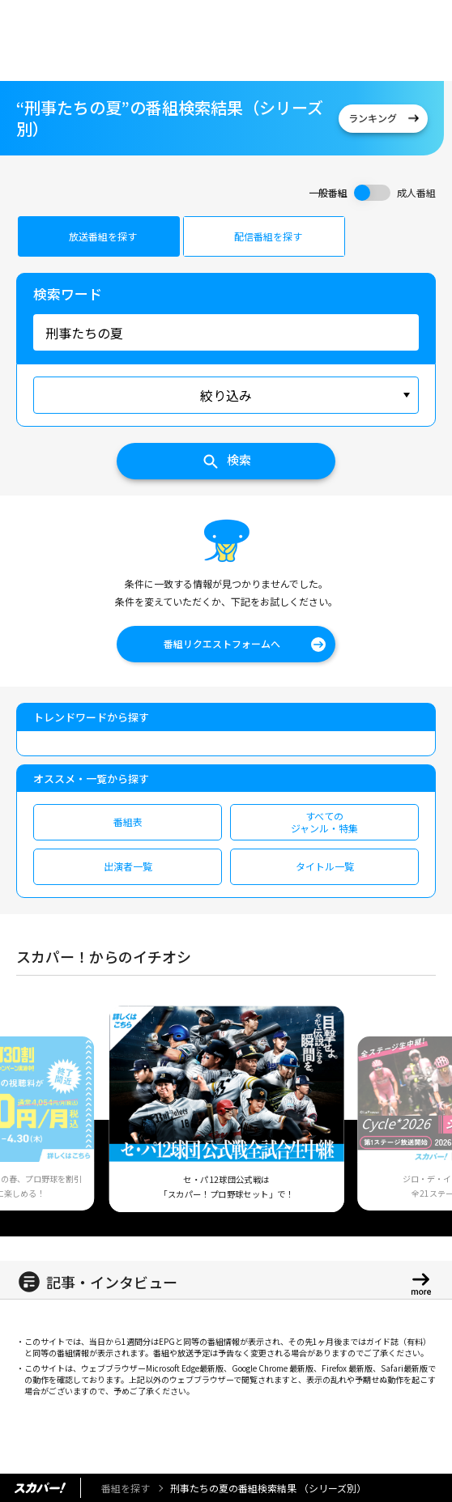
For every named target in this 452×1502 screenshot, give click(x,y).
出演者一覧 (128, 866)
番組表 (128, 821)
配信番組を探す (268, 236)
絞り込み (226, 395)
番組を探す (125, 1488)
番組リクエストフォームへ (222, 643)
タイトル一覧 (325, 866)
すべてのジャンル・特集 (324, 821)
